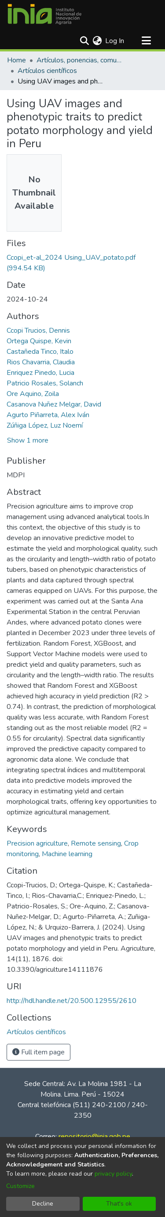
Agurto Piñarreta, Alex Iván (48, 415)
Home (16, 60)
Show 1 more (27, 440)
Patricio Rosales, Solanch (45, 383)
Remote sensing (96, 843)
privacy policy (113, 1174)
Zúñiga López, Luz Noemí (45, 425)
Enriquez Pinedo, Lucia (40, 373)
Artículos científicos (47, 71)
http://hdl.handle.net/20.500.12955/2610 (71, 1001)
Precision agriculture (37, 843)
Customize (20, 1186)
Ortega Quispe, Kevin (39, 341)
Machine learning (67, 854)
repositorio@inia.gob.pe (94, 1136)
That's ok (119, 1203)
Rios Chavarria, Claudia (41, 362)
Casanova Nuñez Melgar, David (54, 404)
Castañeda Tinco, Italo (40, 351)
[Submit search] (84, 41)
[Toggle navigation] (146, 41)
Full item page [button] (38, 1052)
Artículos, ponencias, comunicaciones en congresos (81, 60)
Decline (42, 1203)
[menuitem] (97, 41)
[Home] (44, 14)
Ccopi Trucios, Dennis (38, 330)
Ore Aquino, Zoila (33, 394)
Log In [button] (115, 41)
